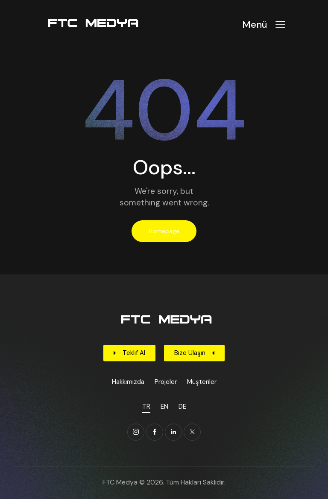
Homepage (164, 231)
